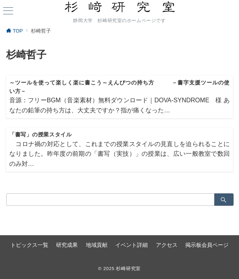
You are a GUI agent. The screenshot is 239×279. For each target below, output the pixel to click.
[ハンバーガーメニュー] (8, 11)
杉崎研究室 (128, 268)
